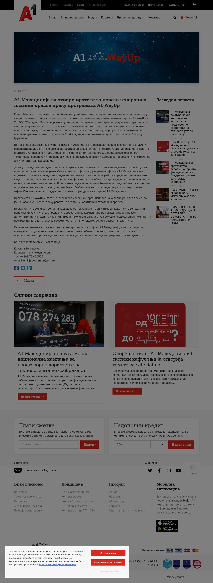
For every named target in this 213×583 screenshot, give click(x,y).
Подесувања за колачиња (108, 562)
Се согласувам (108, 553)
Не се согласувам (108, 571)
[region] (67, 562)
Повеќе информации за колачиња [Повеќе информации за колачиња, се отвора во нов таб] (57, 564)
